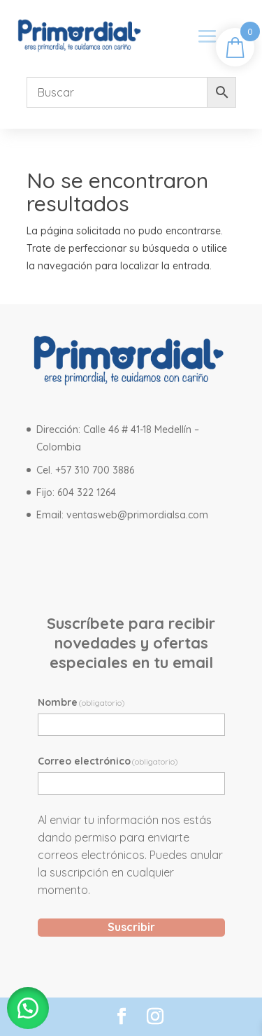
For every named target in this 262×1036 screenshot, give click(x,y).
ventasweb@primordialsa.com (137, 515)
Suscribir (131, 927)
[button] (28, 1008)
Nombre (82, 702)
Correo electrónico (108, 761)
